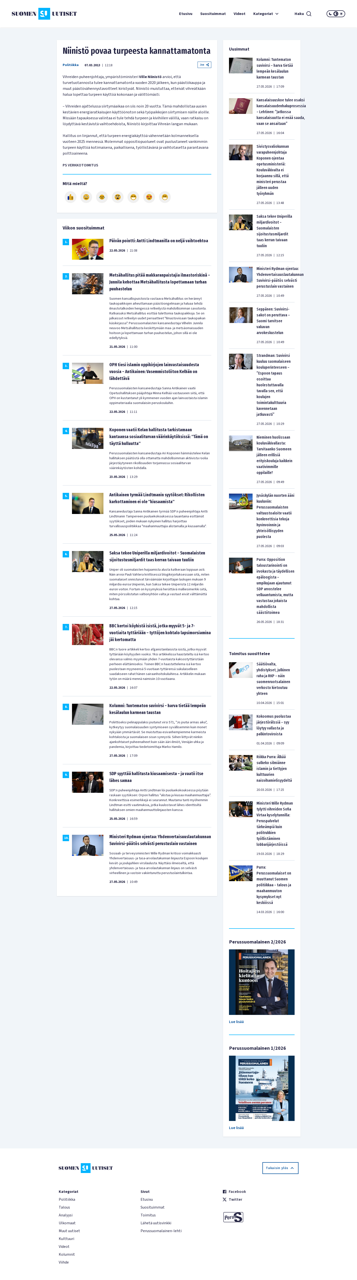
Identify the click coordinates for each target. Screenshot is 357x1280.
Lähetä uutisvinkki (156, 1223)
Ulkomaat (67, 1223)
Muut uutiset (69, 1231)
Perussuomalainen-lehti (161, 1231)
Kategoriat (266, 14)
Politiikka (71, 65)
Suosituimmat (213, 13)
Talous (64, 1207)
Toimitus (148, 1215)
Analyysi (65, 1215)
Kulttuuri (66, 1238)
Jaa (204, 65)
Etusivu (185, 13)
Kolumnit (67, 1254)
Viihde (64, 1262)
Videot (239, 13)
